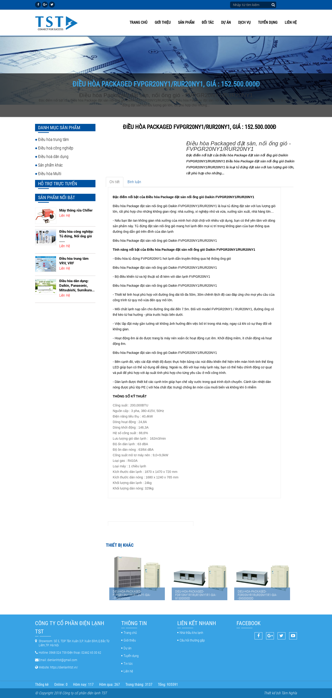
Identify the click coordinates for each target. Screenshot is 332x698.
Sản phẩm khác (50, 165)
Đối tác (208, 22)
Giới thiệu (163, 22)
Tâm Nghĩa (289, 693)
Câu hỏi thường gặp (192, 640)
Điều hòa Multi (49, 173)
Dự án (226, 22)
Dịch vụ (244, 22)
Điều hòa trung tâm (53, 139)
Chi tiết (115, 182)
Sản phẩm (186, 22)
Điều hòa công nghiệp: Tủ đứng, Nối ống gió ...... (76, 236)
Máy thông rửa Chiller (75, 210)
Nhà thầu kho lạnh (191, 633)
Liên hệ (291, 22)
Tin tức (128, 664)
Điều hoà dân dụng (53, 156)
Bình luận (134, 182)
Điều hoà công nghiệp (55, 148)
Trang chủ (138, 22)
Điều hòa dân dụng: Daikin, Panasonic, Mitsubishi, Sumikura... (77, 285)
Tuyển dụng (267, 22)
